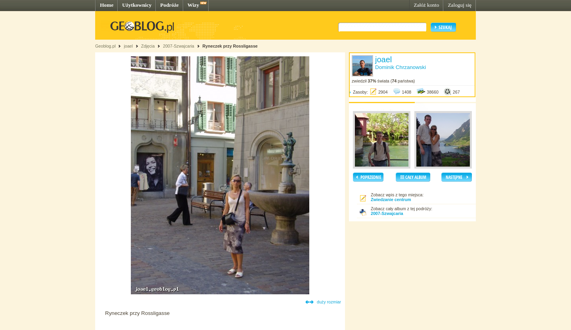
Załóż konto (426, 5)
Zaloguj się (459, 5)
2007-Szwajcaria (178, 46)
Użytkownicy (136, 5)
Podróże (169, 5)
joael (128, 46)
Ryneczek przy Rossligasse (230, 46)
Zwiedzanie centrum (391, 199)
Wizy (193, 5)
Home (106, 5)
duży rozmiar (329, 301)
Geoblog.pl (105, 46)
